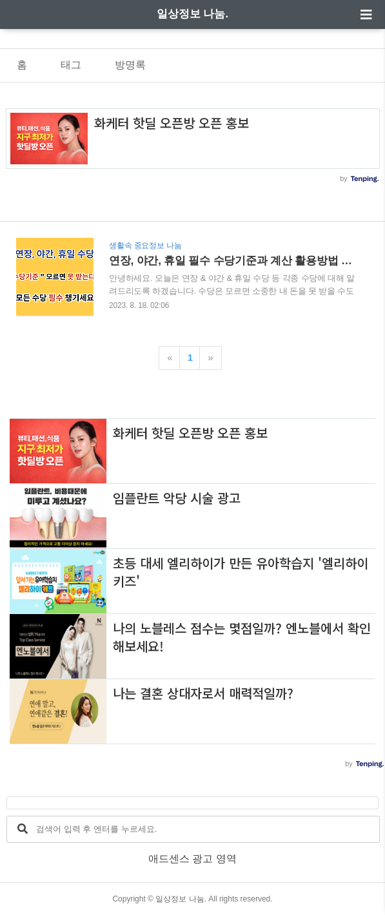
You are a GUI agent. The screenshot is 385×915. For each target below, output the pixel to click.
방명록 (130, 64)
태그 (71, 64)
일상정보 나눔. (192, 14)
